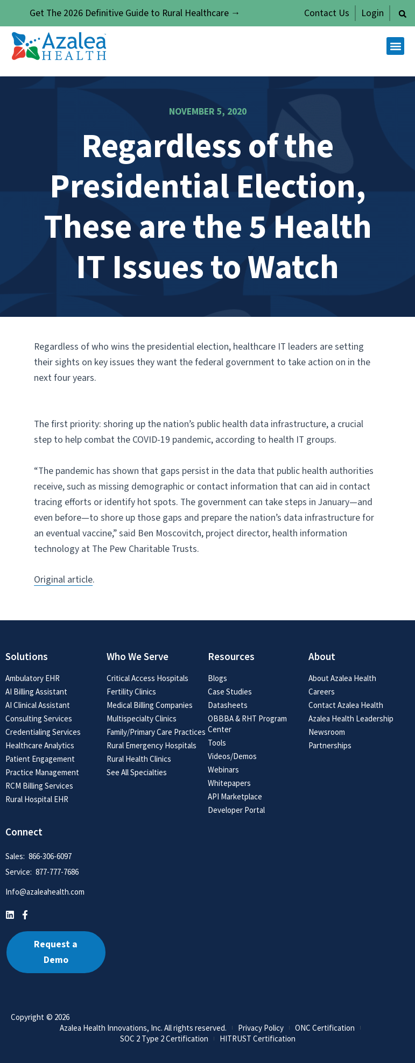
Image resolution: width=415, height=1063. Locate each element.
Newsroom (326, 732)
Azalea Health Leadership (350, 718)
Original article (63, 579)
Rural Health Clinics (139, 759)
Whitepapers (229, 783)
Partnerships (329, 745)
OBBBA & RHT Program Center (247, 723)
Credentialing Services (43, 732)
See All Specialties (137, 772)
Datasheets (228, 705)
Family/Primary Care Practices (156, 732)
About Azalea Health (342, 678)
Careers (321, 691)
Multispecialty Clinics (142, 718)
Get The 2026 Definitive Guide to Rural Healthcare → (135, 13)
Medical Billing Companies (150, 705)
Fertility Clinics (131, 691)
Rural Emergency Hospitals (151, 745)
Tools (217, 743)
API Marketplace (235, 796)
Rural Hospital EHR (36, 799)
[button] (403, 14)
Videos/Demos (232, 756)
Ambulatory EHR (32, 678)
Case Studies (230, 691)
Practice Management (42, 772)
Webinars (223, 769)
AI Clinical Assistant (37, 705)
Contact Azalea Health (345, 705)
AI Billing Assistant (36, 691)
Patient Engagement (40, 759)
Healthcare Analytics (39, 745)
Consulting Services (38, 718)
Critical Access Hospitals (147, 678)
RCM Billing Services (39, 786)
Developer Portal (236, 810)
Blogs (217, 678)
